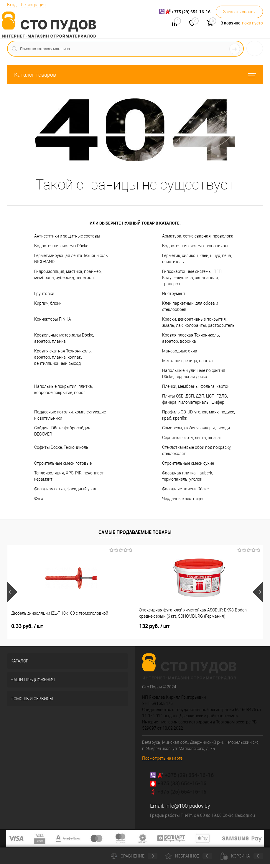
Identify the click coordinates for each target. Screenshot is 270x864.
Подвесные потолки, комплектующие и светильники (70, 415)
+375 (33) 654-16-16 (181, 783)
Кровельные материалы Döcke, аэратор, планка (64, 338)
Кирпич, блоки (48, 303)
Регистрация (33, 4)
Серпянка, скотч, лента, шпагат (192, 437)
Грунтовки (44, 293)
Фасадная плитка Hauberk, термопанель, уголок (187, 476)
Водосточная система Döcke (61, 245)
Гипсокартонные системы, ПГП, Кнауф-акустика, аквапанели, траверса (192, 277)
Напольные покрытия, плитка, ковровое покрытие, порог (63, 389)
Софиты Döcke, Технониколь (61, 447)
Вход (12, 4)
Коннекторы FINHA (52, 319)
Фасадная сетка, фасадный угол (65, 489)
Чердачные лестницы (182, 498)
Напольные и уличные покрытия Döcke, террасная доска (193, 373)
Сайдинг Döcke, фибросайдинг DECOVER (63, 431)
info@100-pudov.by (187, 806)
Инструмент (173, 293)
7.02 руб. (198, 626)
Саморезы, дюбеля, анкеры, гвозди (196, 428)
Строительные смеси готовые (63, 463)
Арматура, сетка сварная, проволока (197, 236)
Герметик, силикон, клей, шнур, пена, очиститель (197, 258)
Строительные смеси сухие (188, 463)
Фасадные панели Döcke (185, 489)
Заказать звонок (239, 11)
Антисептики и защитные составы (67, 236)
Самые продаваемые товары (135, 532)
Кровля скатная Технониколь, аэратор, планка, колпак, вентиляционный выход (63, 357)
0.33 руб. (27, 626)
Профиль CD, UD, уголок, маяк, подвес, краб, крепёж (198, 415)
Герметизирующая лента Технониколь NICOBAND (71, 258)
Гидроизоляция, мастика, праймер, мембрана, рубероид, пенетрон (68, 274)
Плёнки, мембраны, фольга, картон (196, 386)
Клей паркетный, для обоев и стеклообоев (190, 306)
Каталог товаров (135, 74)
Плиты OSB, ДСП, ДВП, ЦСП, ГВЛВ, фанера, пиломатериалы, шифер (195, 399)
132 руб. (111, 626)
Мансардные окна (179, 351)
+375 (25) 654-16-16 (181, 791)
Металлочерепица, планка (187, 360)
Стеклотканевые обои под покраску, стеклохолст (196, 450)
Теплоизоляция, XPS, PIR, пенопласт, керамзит (69, 476)
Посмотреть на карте (162, 758)
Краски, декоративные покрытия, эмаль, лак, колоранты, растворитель (198, 322)
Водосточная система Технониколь (196, 245)
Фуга (38, 498)
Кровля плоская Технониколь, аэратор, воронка (191, 338)
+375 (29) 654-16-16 (189, 775)
